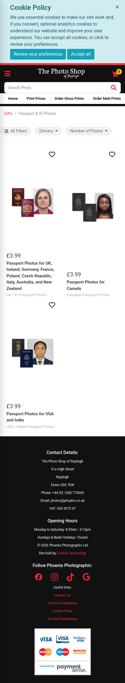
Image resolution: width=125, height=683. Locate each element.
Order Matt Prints (107, 98)
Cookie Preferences (62, 619)
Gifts (8, 113)
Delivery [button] (48, 131)
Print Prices (36, 98)
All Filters (16, 131)
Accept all (80, 54)
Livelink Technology (71, 553)
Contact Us (62, 595)
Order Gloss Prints (69, 98)
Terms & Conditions (62, 603)
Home (13, 98)
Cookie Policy (63, 611)
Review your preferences (38, 54)
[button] (32, 154)
